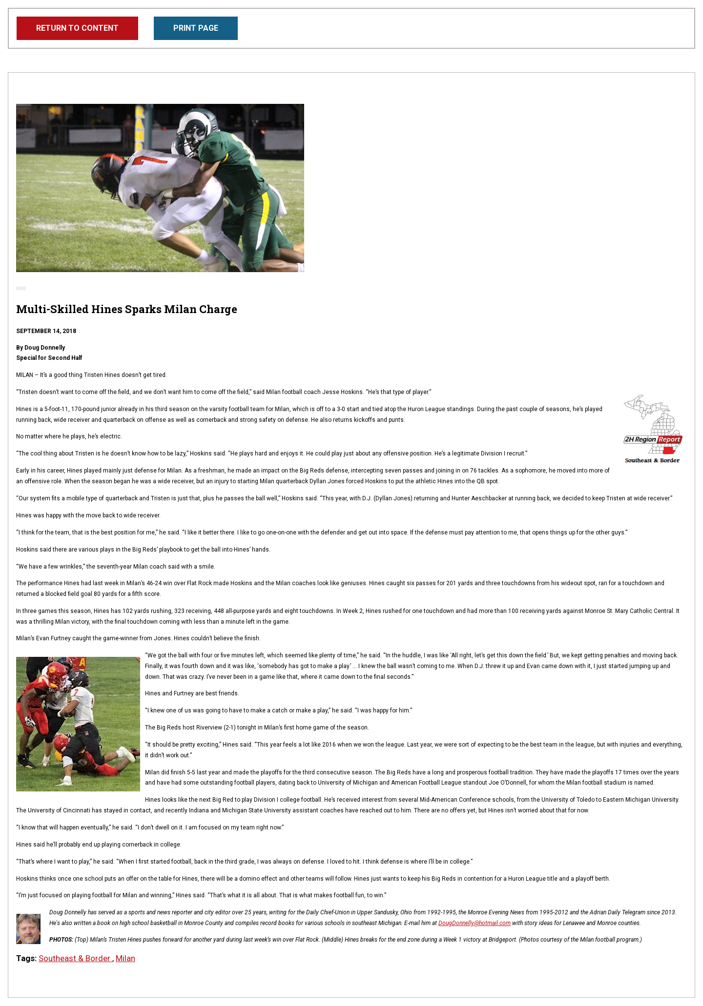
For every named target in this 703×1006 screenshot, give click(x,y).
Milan (125, 958)
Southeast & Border (75, 958)
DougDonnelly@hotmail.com (474, 923)
